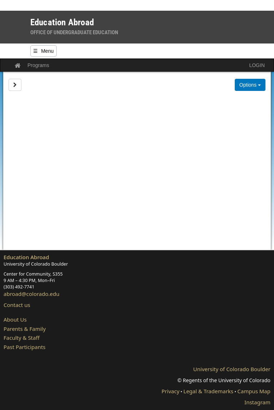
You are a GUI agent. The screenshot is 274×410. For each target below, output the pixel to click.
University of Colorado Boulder (231, 369)
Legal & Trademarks (208, 391)
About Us (15, 319)
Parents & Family (25, 328)
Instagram (257, 402)
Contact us (17, 304)
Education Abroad (26, 257)
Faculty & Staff (22, 337)
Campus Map (253, 391)
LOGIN (257, 65)
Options (250, 85)
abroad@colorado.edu (32, 293)
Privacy (170, 391)
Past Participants (25, 346)
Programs (38, 65)
